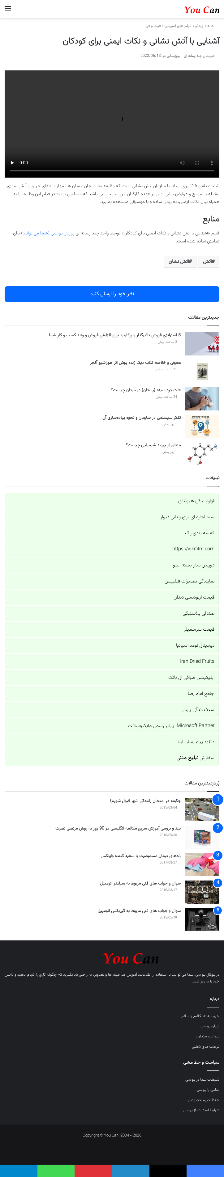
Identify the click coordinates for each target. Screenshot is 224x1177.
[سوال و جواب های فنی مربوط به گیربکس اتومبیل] (202, 919)
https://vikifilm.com (193, 549)
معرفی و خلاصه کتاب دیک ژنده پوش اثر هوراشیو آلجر (135, 362)
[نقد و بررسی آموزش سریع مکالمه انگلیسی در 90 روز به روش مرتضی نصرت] (202, 837)
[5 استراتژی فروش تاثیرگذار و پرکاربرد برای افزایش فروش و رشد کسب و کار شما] (202, 343)
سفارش (195, 758)
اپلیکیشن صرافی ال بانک (191, 678)
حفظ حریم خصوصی (203, 1100)
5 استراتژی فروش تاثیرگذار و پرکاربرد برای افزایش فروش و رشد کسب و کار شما (115, 335)
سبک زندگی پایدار (198, 710)
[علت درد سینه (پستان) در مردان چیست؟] (202, 398)
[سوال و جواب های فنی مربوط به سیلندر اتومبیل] (202, 892)
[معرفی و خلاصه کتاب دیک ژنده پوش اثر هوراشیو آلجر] (202, 371)
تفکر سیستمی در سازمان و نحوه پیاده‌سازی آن (141, 417)
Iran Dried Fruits (197, 661)
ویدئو (199, 26)
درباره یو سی (209, 1026)
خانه (213, 26)
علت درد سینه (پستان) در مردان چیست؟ (146, 390)
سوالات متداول (207, 1036)
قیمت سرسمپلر (199, 629)
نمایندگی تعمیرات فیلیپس (189, 581)
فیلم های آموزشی (178, 26)
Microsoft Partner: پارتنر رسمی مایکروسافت (171, 726)
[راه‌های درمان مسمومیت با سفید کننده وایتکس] (202, 864)
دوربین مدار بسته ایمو (193, 565)
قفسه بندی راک (199, 533)
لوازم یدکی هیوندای (196, 501)
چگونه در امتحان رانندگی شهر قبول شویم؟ (145, 801)
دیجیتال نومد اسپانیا (195, 645)
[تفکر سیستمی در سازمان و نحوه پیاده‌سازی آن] (202, 426)
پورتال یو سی (205, 975)
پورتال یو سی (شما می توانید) (47, 233)
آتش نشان (179, 262)
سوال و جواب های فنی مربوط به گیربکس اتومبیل (139, 911)
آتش (207, 262)
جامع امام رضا (201, 694)
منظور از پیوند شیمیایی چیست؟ (153, 445)
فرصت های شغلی (205, 1047)
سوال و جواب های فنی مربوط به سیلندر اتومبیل (140, 883)
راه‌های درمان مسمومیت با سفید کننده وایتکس (141, 856)
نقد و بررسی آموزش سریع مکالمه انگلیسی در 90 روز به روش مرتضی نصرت (118, 828)
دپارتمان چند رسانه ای (199, 56)
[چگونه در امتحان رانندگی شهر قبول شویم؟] (202, 809)
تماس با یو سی (207, 1090)
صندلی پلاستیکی (198, 613)
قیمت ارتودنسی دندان (194, 597)
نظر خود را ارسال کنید (112, 294)
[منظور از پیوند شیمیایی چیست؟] (202, 453)
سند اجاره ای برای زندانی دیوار (187, 517)
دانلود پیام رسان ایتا (196, 742)
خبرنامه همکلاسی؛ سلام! (199, 1016)
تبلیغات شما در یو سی (202, 1080)
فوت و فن (153, 26)
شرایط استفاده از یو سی (201, 1110)
